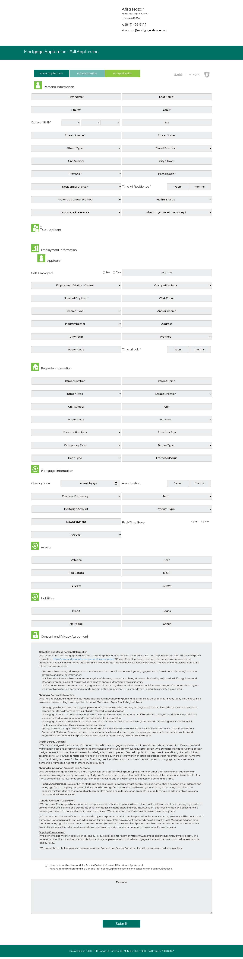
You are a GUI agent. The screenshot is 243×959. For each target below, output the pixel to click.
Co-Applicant (51, 230)
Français (194, 74)
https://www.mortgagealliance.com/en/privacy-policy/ (84, 659)
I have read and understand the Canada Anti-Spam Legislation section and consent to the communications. (110, 869)
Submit (121, 924)
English (178, 74)
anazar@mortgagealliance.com (146, 30)
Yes (118, 272)
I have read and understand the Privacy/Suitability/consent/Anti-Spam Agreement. (96, 865)
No (107, 272)
